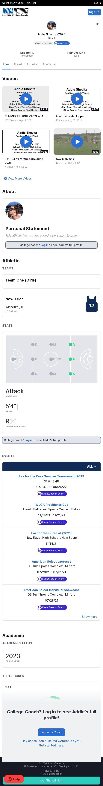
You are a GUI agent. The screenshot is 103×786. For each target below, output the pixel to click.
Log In (97, 3)
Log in (45, 245)
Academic (49, 64)
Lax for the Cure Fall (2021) (51, 533)
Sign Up (94, 12)
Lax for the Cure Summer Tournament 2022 (51, 476)
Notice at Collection (51, 773)
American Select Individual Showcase (51, 590)
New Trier (14, 299)
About (17, 64)
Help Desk (31, 3)
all (91, 466)
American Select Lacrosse (51, 561)
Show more (90, 617)
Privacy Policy (51, 770)
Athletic (32, 64)
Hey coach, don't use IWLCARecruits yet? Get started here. (51, 743)
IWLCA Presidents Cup (51, 505)
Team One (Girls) (20, 280)
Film (6, 64)
